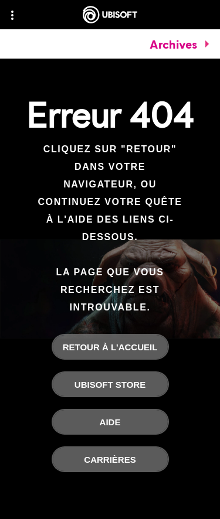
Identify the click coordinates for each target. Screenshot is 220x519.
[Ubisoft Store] (110, 384)
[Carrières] (110, 459)
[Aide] (110, 422)
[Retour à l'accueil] (110, 347)
